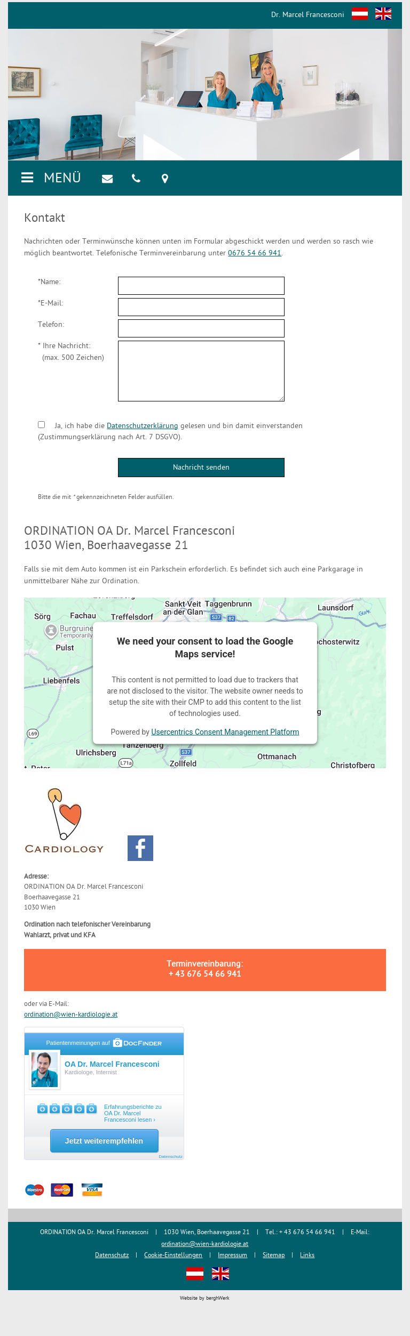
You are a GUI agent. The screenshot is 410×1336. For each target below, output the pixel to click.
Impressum (232, 1256)
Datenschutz (112, 1256)
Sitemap (274, 1256)
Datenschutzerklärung (142, 426)
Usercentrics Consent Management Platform (225, 732)
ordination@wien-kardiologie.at (70, 1014)
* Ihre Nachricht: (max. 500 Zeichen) (71, 352)
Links (307, 1256)
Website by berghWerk (205, 1298)
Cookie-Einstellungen (173, 1256)
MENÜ (50, 179)
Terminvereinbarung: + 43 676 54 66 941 (205, 969)
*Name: (49, 282)
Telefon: (51, 325)
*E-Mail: (50, 304)
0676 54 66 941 (254, 253)
